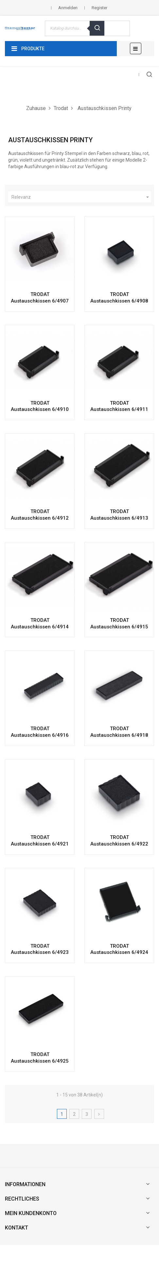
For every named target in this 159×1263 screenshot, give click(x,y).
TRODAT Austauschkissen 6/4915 (119, 623)
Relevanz (81, 197)
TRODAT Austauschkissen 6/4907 (40, 297)
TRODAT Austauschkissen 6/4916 (40, 732)
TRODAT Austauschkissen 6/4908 (119, 297)
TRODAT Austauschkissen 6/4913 (119, 514)
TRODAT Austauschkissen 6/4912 (40, 514)
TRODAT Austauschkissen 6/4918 (119, 732)
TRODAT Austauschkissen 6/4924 (119, 949)
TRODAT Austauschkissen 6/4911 (119, 406)
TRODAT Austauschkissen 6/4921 (40, 840)
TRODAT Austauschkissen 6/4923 (40, 949)
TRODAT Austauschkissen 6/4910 (40, 406)
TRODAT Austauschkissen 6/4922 (119, 840)
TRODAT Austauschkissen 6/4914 (40, 623)
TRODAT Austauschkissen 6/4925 (40, 1057)
